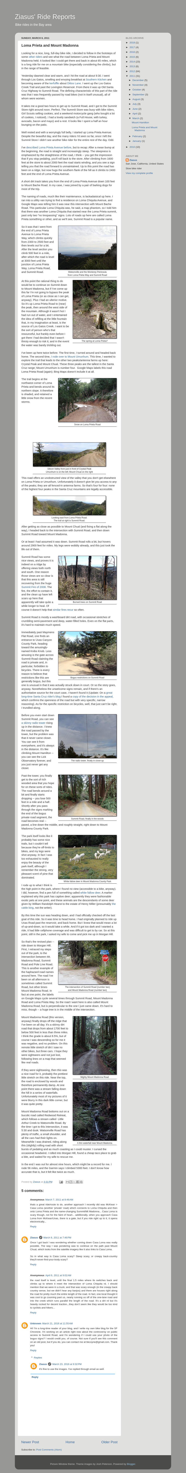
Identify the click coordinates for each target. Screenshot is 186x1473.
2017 (133, 47)
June (135, 108)
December (138, 80)
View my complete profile (139, 173)
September (138, 94)
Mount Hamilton (140, 122)
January (137, 141)
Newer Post (30, 1442)
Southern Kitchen (96, 79)
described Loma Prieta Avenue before (48, 147)
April (135, 113)
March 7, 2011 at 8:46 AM (59, 1199)
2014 (133, 61)
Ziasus (34, 1237)
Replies (38, 1357)
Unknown (35, 1323)
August (136, 99)
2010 (133, 147)
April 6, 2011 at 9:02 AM (58, 1275)
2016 (133, 52)
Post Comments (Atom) (49, 1449)
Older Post (109, 1442)
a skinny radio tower (33, 722)
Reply (33, 1226)
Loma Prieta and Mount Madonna (144, 129)
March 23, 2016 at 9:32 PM (67, 1364)
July (135, 104)
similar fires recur (63, 609)
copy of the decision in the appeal (93, 696)
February (137, 136)
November (138, 85)
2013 (133, 66)
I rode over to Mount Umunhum (69, 356)
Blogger (131, 1464)
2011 (133, 76)
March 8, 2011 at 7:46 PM (57, 1237)
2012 (133, 71)
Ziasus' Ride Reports (45, 17)
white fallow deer (90, 892)
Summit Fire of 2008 (33, 587)
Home (70, 1442)
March (136, 118)
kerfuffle (54, 83)
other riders (35, 56)
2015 (133, 57)
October (137, 89)
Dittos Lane (74, 83)
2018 (133, 42)
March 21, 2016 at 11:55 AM (57, 1323)
